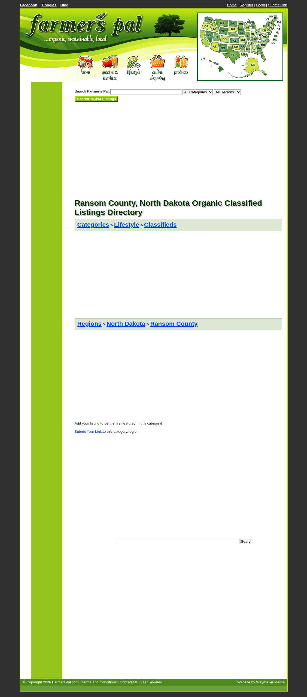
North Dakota (126, 323)
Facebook (28, 5)
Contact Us (129, 682)
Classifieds (160, 224)
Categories (93, 224)
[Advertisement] (138, 108)
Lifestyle (126, 224)
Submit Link (277, 5)
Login (260, 5)
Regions (89, 323)
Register (246, 5)
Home (232, 5)
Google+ (49, 5)
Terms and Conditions (99, 682)
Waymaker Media (270, 682)
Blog (64, 5)
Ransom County (174, 323)
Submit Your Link (88, 431)
